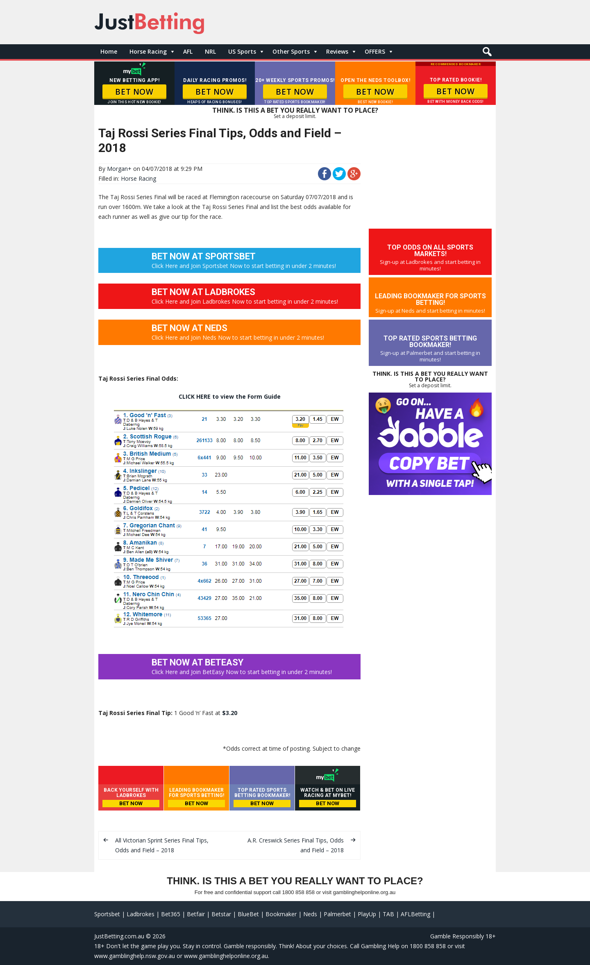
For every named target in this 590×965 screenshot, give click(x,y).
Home (108, 51)
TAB (388, 914)
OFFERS (375, 51)
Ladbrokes (140, 914)
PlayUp (367, 914)
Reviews (337, 51)
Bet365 (170, 914)
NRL (210, 51)
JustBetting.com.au (119, 936)
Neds (310, 914)
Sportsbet (107, 914)
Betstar (221, 914)
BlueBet (248, 914)
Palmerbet (337, 914)
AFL (188, 51)
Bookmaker (281, 914)
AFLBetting (415, 914)
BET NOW (134, 91)
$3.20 (229, 713)
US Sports (242, 51)
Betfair (196, 914)
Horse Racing (148, 51)
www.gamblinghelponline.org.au (226, 956)
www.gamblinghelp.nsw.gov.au (134, 956)
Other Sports (291, 51)
